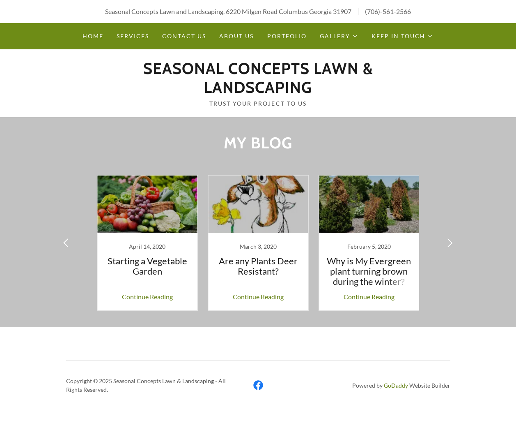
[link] (258, 90)
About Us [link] (236, 35)
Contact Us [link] (184, 35)
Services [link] (133, 35)
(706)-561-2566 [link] (388, 11)
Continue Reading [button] (147, 296)
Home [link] (93, 35)
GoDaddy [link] (396, 385)
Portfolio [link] (287, 35)
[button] (339, 36)
